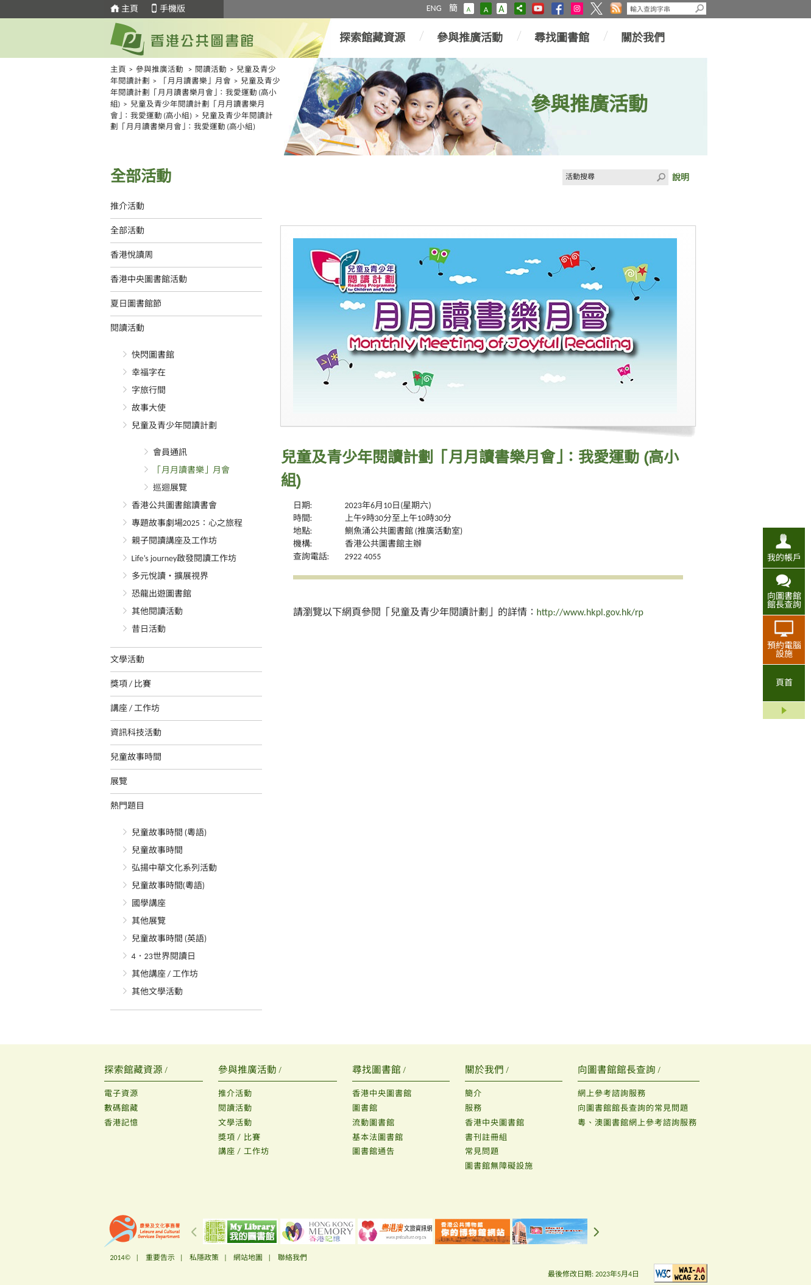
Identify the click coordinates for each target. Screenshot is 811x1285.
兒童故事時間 (135, 757)
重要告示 (160, 1257)
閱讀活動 (211, 69)
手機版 (172, 9)
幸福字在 (149, 372)
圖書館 (365, 1108)
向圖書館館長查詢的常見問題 (633, 1108)
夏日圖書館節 (135, 304)
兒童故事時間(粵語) (168, 885)
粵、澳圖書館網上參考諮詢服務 (637, 1122)
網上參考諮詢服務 (612, 1093)
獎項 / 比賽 (131, 684)
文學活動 (127, 659)
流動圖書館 (373, 1122)
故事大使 (149, 408)
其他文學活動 (157, 991)
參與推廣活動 (470, 37)
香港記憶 (121, 1122)
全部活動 (127, 230)
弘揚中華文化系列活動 (174, 868)
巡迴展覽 (170, 488)
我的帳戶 (784, 557)
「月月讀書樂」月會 (195, 80)
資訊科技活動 (135, 732)
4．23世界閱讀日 (164, 956)
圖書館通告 (373, 1151)
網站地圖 (248, 1257)
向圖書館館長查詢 (784, 600)
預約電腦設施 (784, 649)
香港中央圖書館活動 (148, 279)
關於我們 (643, 37)
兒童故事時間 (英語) (169, 938)
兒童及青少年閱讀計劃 (174, 425)
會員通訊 (170, 452)
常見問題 (482, 1151)
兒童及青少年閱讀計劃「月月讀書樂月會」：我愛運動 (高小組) (195, 92)
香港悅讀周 (131, 255)
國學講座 (149, 903)
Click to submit (660, 177)
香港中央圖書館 (382, 1093)
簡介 (473, 1093)
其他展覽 (149, 921)
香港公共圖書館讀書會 (174, 505)
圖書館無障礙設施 (499, 1166)
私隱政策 (204, 1257)
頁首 (784, 683)
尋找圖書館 (561, 37)
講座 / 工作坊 (135, 708)
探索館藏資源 (372, 37)
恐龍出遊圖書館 (161, 594)
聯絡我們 (292, 1257)
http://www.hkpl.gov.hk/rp (590, 612)
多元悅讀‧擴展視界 (170, 576)
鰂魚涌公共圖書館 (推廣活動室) (404, 531)
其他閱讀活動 (157, 611)
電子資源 (121, 1093)
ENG (434, 8)
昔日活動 (149, 629)
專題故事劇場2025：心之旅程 (187, 523)
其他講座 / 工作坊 (165, 974)
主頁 (129, 9)
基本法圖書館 (377, 1137)
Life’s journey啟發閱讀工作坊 (184, 558)
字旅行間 (149, 390)
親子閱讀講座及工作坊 (174, 541)
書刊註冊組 (486, 1137)
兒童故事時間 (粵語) (169, 832)
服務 (473, 1108)
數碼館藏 (121, 1108)
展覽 (118, 781)
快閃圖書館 (153, 355)
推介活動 (127, 206)
